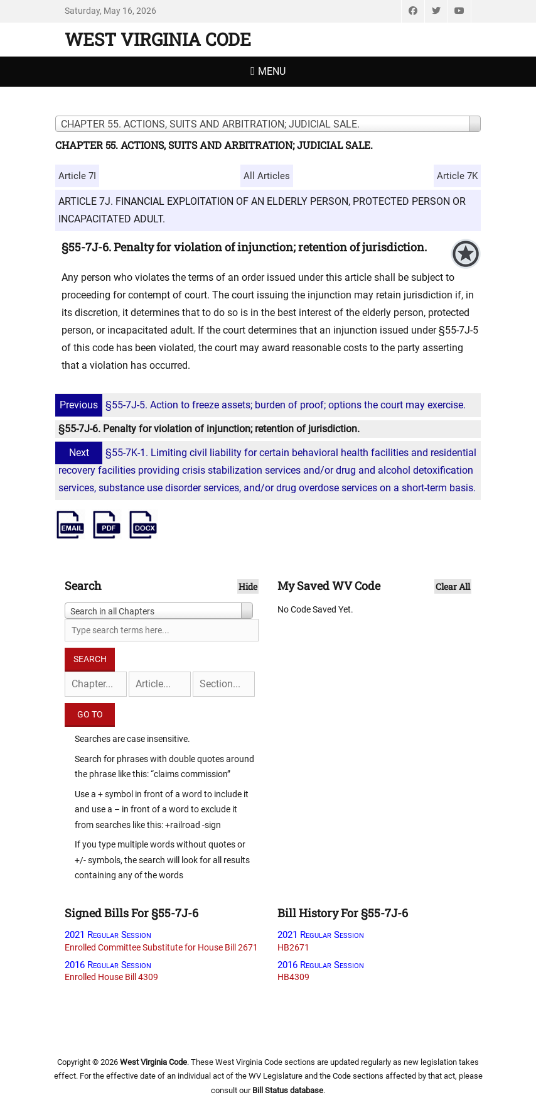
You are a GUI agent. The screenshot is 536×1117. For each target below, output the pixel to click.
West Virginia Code (158, 39)
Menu (272, 71)
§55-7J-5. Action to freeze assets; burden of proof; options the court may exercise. (262, 405)
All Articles (267, 176)
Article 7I (77, 176)
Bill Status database (287, 1090)
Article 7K (457, 176)
